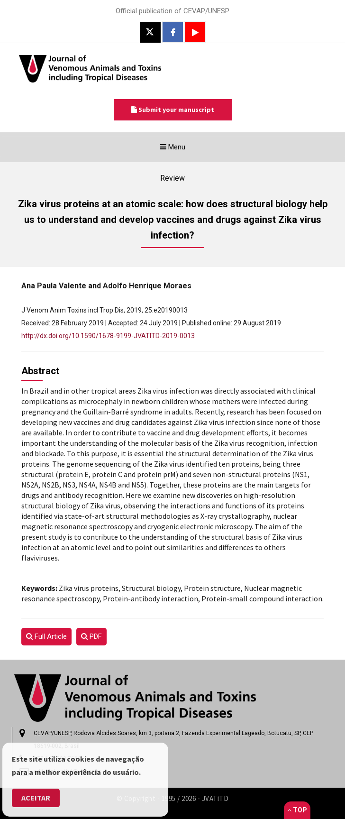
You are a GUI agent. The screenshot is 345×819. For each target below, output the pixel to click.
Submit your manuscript (172, 109)
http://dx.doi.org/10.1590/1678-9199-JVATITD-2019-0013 (108, 336)
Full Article (46, 636)
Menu (188, 149)
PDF (91, 636)
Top (297, 810)
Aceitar (35, 797)
